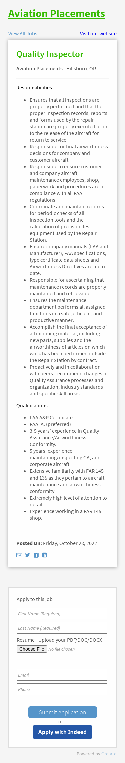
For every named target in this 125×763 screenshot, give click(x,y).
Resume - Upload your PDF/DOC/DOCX (59, 639)
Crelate (108, 753)
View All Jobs (22, 33)
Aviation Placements (56, 13)
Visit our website (98, 33)
